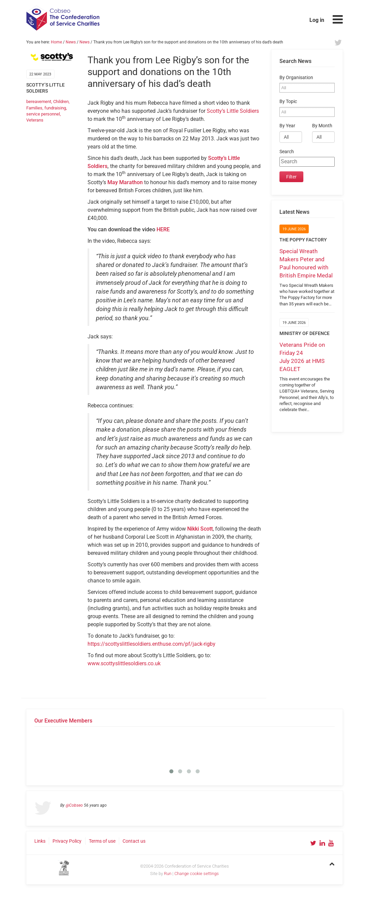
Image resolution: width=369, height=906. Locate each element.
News (71, 42)
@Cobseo (74, 805)
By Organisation (296, 77)
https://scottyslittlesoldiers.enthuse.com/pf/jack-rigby (151, 644)
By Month (322, 126)
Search (286, 152)
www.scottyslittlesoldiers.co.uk (124, 663)
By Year (287, 126)
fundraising (55, 107)
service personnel (43, 113)
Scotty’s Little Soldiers (233, 111)
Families (34, 107)
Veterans (34, 120)
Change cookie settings (196, 873)
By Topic (288, 101)
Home (56, 42)
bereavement (38, 101)
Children (61, 101)
